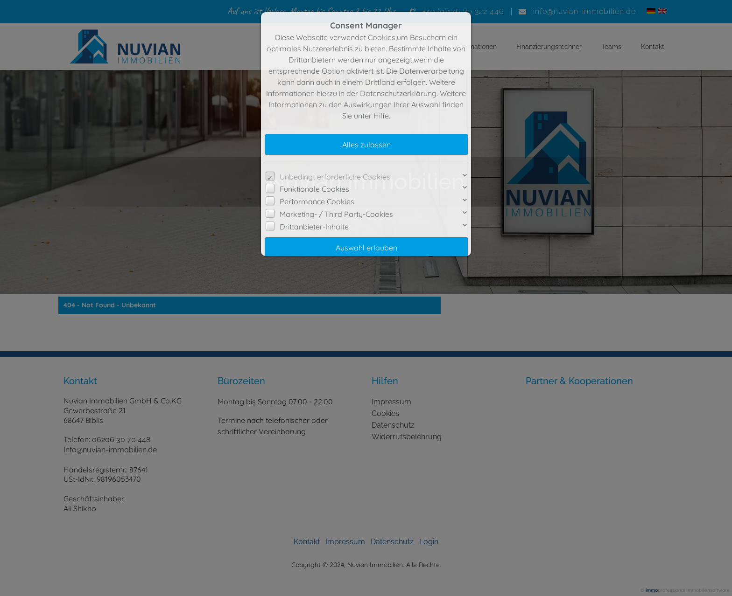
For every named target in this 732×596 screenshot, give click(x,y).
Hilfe (381, 115)
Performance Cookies (317, 201)
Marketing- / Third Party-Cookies (336, 214)
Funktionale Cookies (314, 189)
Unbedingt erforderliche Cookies (335, 176)
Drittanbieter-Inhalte (314, 226)
